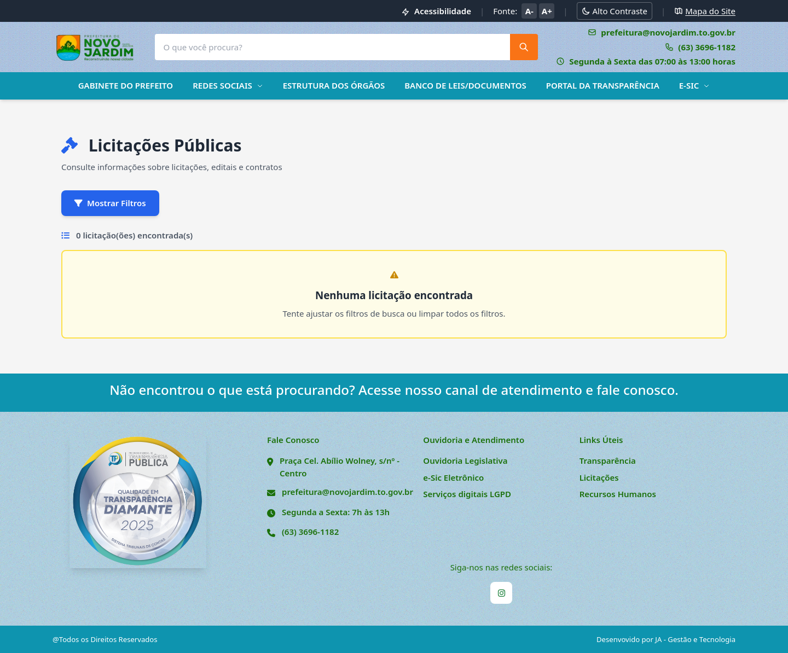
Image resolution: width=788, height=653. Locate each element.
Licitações (599, 477)
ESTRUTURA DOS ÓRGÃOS (334, 85)
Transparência (608, 460)
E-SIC (694, 85)
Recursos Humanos (618, 493)
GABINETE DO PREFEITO (125, 85)
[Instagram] (501, 593)
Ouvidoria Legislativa (465, 460)
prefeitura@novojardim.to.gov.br (347, 491)
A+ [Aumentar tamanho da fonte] (547, 10)
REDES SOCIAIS (228, 85)
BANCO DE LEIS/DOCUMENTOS (465, 85)
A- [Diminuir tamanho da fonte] (529, 10)
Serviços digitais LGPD (467, 493)
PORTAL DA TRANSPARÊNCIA (602, 85)
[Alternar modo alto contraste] (614, 11)
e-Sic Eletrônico (453, 477)
